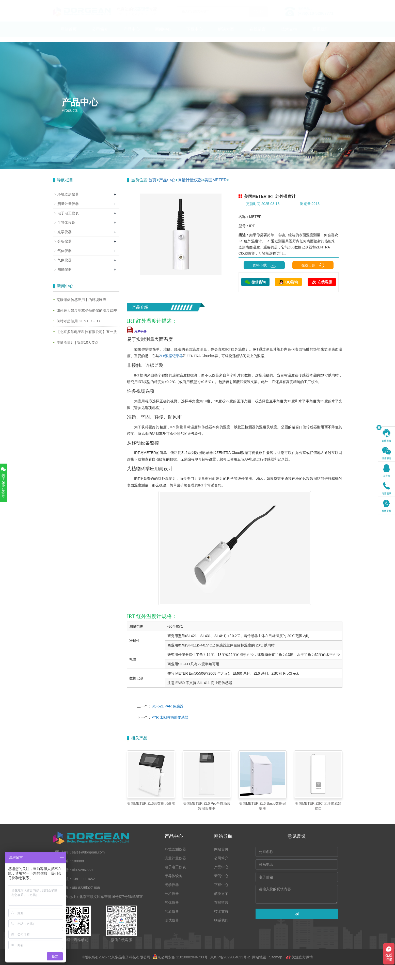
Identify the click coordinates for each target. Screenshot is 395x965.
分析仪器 (64, 241)
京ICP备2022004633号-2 (230, 957)
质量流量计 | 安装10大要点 (77, 342)
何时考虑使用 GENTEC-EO (78, 321)
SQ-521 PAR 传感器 (167, 706)
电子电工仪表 (68, 213)
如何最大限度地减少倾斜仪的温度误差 (86, 310)
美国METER (215, 180)
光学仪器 (64, 232)
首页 (152, 180)
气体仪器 (64, 251)
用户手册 (137, 331)
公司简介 (100, 34)
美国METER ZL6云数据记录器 (151, 803)
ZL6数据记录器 (171, 356)
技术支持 (289, 34)
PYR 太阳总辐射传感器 (169, 717)
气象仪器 (64, 260)
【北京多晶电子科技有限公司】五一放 (86, 332)
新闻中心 (163, 34)
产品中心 (131, 34)
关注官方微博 (299, 957)
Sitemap (275, 957)
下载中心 (194, 34)
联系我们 (320, 34)
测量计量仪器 (190, 180)
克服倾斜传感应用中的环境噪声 (81, 300)
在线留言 (257, 34)
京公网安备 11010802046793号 (180, 957)
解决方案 (226, 34)
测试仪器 (64, 269)
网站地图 (259, 957)
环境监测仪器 (68, 194)
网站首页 (68, 34)
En (336, 3)
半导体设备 (66, 222)
